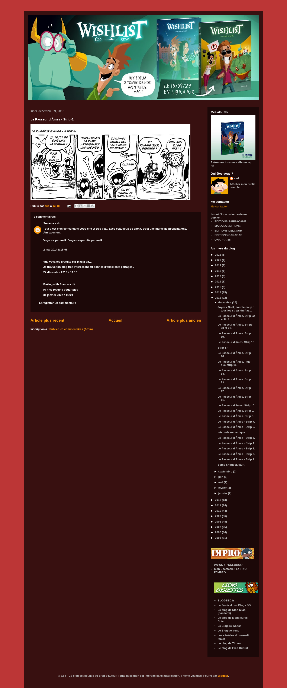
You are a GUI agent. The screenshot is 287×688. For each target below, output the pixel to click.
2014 (218, 292)
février (223, 487)
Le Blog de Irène (228, 630)
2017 (218, 276)
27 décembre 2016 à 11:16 (60, 272)
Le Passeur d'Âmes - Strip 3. (236, 448)
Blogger (223, 675)
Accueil (115, 320)
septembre (225, 471)
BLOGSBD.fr (226, 600)
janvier (223, 493)
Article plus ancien (184, 320)
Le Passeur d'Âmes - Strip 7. (236, 421)
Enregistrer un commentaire (57, 302)
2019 (218, 265)
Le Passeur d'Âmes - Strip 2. (236, 454)
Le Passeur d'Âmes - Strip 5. (236, 437)
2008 (218, 521)
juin (221, 476)
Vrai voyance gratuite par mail (63, 261)
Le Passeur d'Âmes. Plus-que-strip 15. (234, 363)
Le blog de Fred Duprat (233, 648)
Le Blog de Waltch (230, 625)
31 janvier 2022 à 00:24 (58, 295)
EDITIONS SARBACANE (230, 221)
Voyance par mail (54, 240)
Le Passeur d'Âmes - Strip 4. (236, 443)
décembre (225, 302)
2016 (218, 281)
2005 (218, 537)
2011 (218, 505)
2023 (218, 254)
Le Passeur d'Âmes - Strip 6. (236, 427)
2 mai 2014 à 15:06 (55, 249)
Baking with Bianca (56, 284)
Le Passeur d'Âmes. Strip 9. (235, 410)
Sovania (48, 223)
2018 (218, 270)
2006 (218, 532)
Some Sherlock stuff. (231, 464)
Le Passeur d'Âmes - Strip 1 (235, 459)
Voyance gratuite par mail (85, 240)
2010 (218, 510)
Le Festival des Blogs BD (234, 605)
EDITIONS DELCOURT (229, 230)
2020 (218, 260)
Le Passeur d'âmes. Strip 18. (236, 342)
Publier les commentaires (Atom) (71, 329)
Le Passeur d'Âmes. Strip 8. (235, 416)
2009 (218, 516)
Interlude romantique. (231, 432)
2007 (218, 527)
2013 (218, 297)
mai (221, 482)
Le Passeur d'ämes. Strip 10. (236, 405)
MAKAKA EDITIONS (228, 225)
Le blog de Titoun (229, 643)
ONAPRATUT (223, 239)
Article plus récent (47, 320)
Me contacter (219, 206)
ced (236, 178)
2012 (218, 499)
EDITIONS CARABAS (228, 235)
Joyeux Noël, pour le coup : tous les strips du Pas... (235, 309)
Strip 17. (222, 347)
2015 (218, 287)
